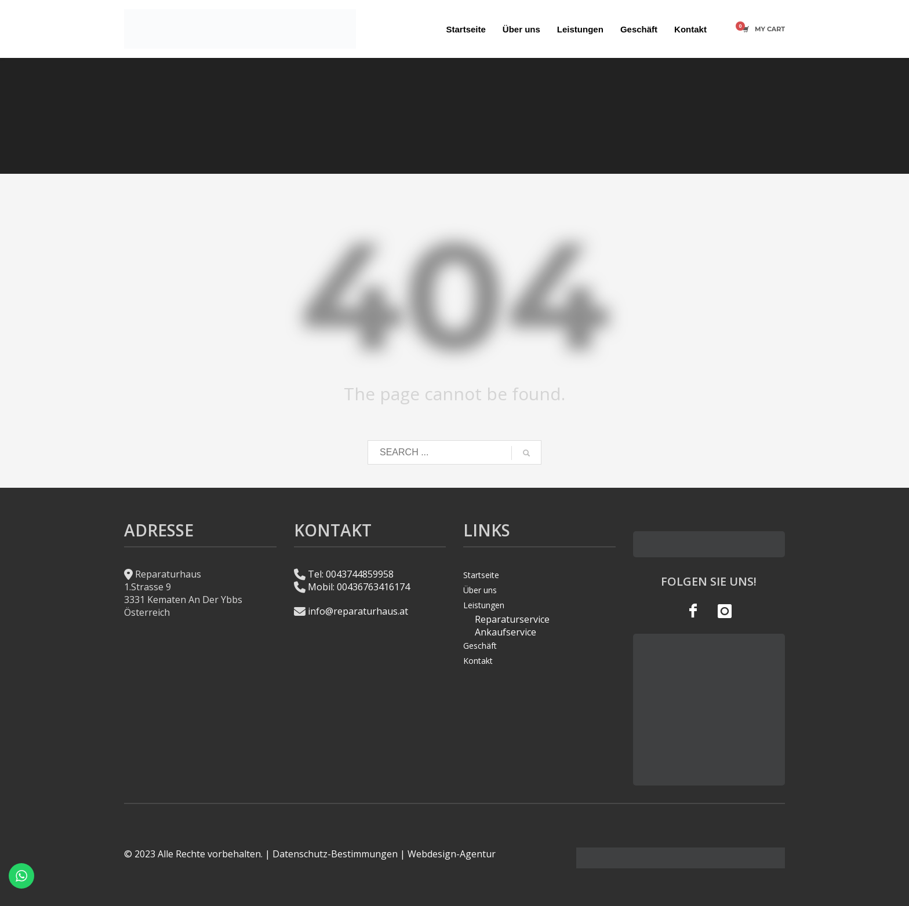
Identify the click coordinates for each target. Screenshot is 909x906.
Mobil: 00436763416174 (359, 586)
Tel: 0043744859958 (351, 574)
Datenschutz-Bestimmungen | (338, 853)
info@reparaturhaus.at (358, 611)
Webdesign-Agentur (452, 853)
